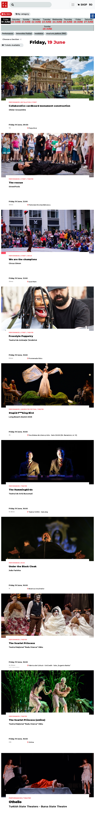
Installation (39, 34)
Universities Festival (24, 34)
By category (23, 14)
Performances (7, 34)
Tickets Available (12, 45)
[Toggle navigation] (72, 4)
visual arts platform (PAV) (56, 34)
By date (7, 14)
